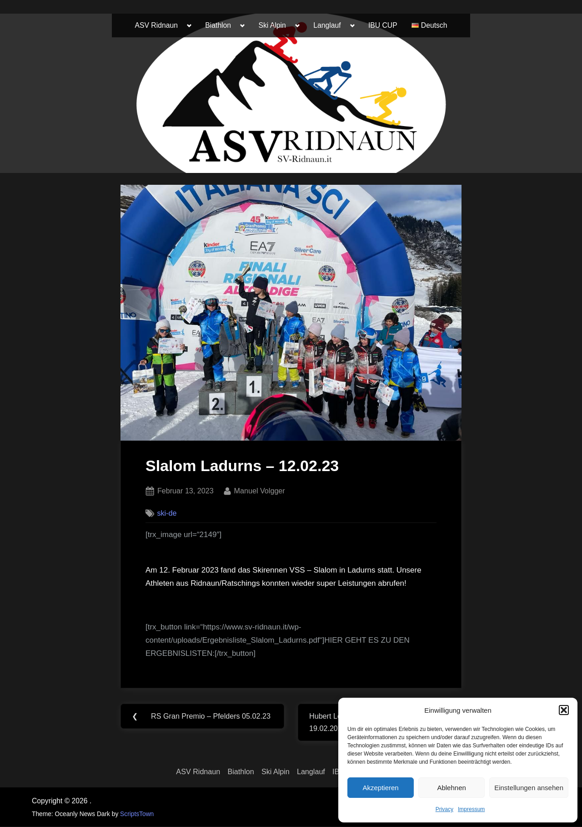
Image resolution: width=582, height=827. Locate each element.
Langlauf (327, 25)
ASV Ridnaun (156, 25)
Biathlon (218, 25)
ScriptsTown (137, 814)
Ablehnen (451, 787)
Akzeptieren (380, 787)
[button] (563, 710)
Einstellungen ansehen (528, 787)
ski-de (166, 513)
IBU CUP (382, 25)
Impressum (471, 809)
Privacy (444, 809)
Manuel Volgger (259, 490)
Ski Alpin (272, 25)
